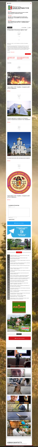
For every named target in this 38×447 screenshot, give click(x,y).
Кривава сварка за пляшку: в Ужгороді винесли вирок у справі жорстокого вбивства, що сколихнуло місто (19, 298)
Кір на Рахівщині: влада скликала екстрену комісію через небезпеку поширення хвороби (18, 13)
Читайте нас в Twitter (19, 223)
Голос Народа (9, 373)
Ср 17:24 (8, 273)
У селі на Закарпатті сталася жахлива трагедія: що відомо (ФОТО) (11, 58)
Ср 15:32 (8, 286)
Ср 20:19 (8, 261)
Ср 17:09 (8, 276)
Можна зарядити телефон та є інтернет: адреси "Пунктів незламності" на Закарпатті (18, 118)
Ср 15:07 (8, 288)
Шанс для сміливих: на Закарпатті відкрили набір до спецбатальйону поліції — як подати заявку (18, 296)
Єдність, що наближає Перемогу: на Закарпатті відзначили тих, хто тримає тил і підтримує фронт (20, 291)
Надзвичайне (9, 400)
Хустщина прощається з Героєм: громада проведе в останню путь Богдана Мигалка (20, 261)
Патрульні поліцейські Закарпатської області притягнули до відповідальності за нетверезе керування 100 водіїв (23, 58)
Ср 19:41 (8, 263)
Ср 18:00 (8, 271)
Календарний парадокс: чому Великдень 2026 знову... (18, 426)
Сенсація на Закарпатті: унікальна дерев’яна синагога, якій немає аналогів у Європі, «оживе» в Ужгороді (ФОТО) (20, 263)
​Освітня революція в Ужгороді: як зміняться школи (15, 365)
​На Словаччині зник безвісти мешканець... (16, 375)
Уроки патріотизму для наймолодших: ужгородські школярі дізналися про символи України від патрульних (19, 281)
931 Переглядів (24, 27)
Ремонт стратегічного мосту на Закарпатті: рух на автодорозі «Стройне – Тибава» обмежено (19, 268)
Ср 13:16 (8, 296)
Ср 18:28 (8, 268)
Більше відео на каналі (20, 338)
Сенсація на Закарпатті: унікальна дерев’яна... (17, 410)
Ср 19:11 (8, 266)
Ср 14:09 (8, 293)
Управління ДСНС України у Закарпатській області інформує (18, 87)
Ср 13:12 (8, 298)
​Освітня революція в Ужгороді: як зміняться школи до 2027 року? (20, 265)
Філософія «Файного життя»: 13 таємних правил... (18, 434)
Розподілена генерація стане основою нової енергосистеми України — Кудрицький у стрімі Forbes (19, 283)
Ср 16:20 (8, 278)
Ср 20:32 (8, 258)
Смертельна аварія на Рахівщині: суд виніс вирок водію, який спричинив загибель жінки (19, 273)
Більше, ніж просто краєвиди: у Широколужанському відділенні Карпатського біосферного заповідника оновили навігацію (19, 276)
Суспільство (9, 364)
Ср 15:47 (8, 283)
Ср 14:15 (8, 291)
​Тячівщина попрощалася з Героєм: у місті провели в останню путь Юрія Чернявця (20, 271)
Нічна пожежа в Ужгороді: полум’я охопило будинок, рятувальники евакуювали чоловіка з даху (20, 288)
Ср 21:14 (8, 256)
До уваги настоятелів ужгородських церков (18, 158)
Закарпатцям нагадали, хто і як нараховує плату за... (18, 385)
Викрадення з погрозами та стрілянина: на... (17, 393)
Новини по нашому (10, 408)
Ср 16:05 (8, 281)
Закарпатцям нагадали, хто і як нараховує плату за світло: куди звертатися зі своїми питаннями (19, 256)
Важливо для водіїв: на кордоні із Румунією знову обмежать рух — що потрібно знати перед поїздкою (18, 17)
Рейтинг (29, 27)
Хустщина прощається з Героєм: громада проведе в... (18, 402)
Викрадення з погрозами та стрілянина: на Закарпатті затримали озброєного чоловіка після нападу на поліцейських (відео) (20, 278)
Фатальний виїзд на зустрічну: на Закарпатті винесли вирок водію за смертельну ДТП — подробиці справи (18, 22)
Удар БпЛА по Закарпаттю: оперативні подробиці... (18, 418)
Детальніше (9, 122)
